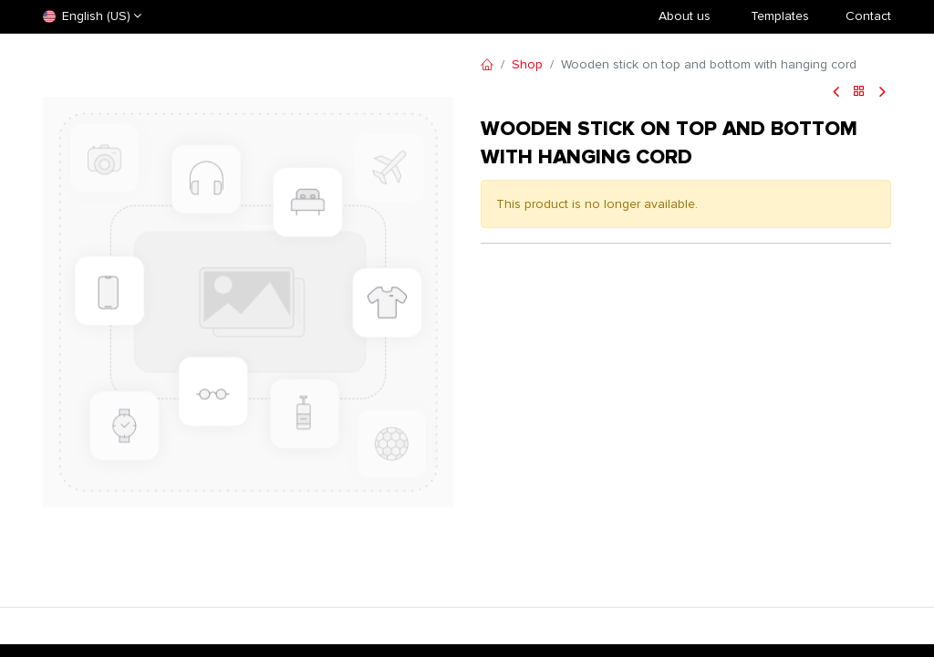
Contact (868, 16)
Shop (527, 64)
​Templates (780, 16)
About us (685, 16)
